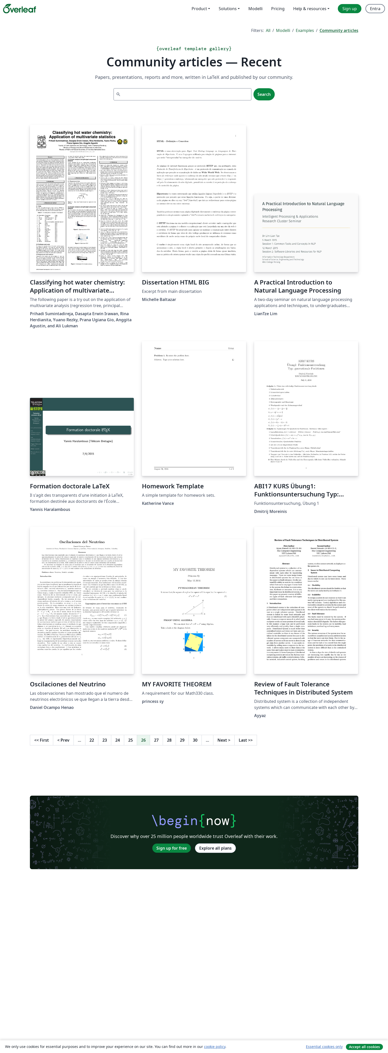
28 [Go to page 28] (169, 740)
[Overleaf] (19, 8)
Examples (305, 30)
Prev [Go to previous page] (63, 740)
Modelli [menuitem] (255, 8)
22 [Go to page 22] (91, 740)
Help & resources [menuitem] (309, 8)
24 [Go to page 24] (117, 740)
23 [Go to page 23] (104, 740)
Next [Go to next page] (223, 740)
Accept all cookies (364, 1046)
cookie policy (214, 1046)
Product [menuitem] (199, 8)
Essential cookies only (324, 1046)
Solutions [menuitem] (228, 8)
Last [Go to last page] (246, 740)
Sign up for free (171, 848)
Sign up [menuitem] (349, 8)
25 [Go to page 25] (130, 740)
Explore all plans (215, 848)
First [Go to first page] (41, 740)
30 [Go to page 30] (195, 740)
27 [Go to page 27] (156, 740)
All (268, 30)
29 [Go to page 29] (182, 740)
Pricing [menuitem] (278, 8)
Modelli (283, 30)
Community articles (339, 30)
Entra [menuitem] (375, 8)
